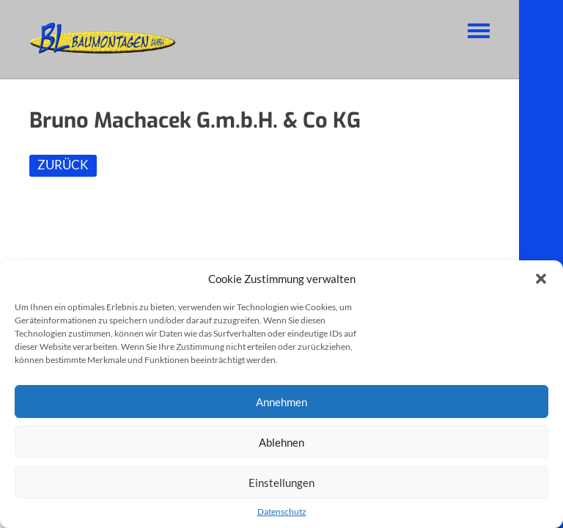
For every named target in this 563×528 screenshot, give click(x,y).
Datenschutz (281, 511)
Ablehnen (281, 442)
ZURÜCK (63, 164)
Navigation (479, 30)
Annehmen (281, 401)
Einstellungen (281, 482)
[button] (541, 278)
